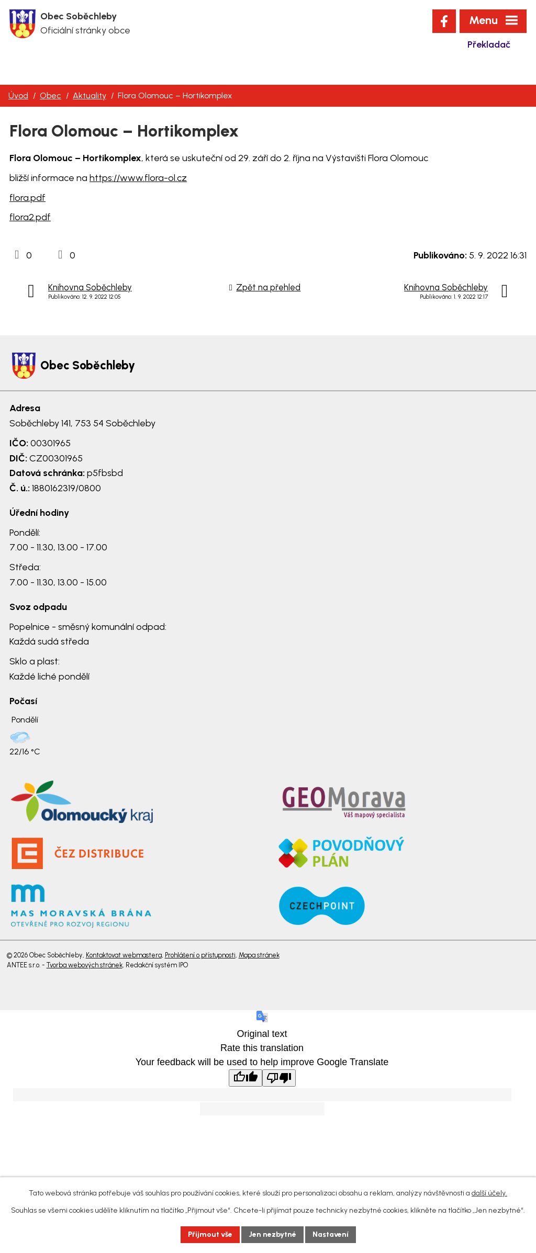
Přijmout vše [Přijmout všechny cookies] (210, 1234)
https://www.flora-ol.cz (138, 178)
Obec (50, 95)
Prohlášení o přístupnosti (200, 955)
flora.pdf (27, 198)
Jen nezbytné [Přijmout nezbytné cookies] (272, 1234)
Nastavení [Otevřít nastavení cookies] (330, 1234)
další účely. (489, 1193)
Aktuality (89, 95)
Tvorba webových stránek (84, 965)
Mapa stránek (259, 955)
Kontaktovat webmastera (124, 955)
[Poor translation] (279, 1078)
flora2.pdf (30, 217)
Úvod (18, 95)
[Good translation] (245, 1078)
